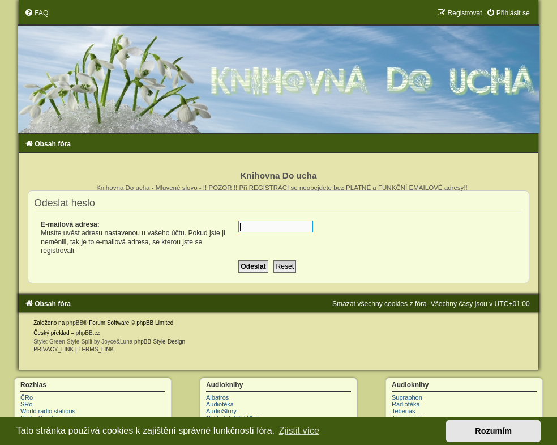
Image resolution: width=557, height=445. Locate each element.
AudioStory (221, 411)
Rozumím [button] (493, 430)
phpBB (74, 323)
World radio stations (47, 411)
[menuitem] (36, 13)
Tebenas (403, 411)
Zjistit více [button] (299, 430)
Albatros (217, 397)
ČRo (26, 397)
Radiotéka (406, 404)
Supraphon (407, 397)
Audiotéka (220, 404)
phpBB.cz (88, 333)
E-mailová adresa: (70, 224)
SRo (26, 404)
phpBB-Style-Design (159, 341)
